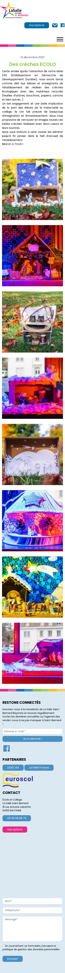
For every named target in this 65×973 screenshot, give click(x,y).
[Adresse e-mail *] (32, 731)
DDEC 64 (13, 767)
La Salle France (39, 767)
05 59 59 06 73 (16, 818)
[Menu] (60, 39)
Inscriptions (36, 25)
